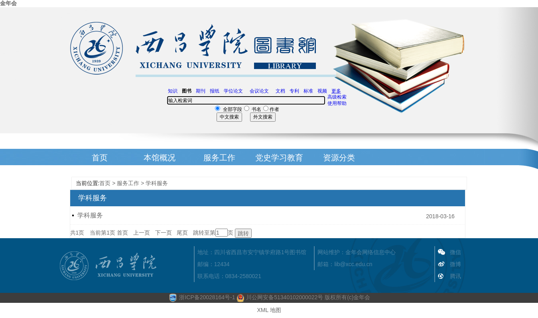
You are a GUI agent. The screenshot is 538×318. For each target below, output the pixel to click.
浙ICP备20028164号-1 (207, 297)
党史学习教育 (279, 157)
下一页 (163, 232)
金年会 (8, 3)
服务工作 (219, 157)
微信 (455, 252)
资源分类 (339, 157)
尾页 (182, 232)
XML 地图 (269, 310)
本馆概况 (159, 157)
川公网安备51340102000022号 (279, 297)
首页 (100, 157)
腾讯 (455, 276)
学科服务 (157, 183)
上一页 (141, 232)
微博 (455, 264)
